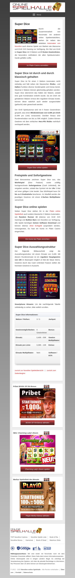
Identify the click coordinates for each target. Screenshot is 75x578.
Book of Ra (54, 537)
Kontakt (18, 572)
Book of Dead (41, 540)
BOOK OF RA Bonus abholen (37, 423)
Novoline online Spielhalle (30, 569)
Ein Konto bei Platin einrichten (37, 239)
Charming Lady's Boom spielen (37, 469)
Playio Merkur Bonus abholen (37, 516)
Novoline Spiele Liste (38, 537)
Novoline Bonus (16, 540)
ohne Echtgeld (35, 226)
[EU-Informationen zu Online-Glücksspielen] (37, 548)
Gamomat (29, 540)
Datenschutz (28, 572)
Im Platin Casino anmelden (37, 65)
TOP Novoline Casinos (19, 537)
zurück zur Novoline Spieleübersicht (29, 370)
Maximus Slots (55, 540)
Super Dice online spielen (37, 168)
